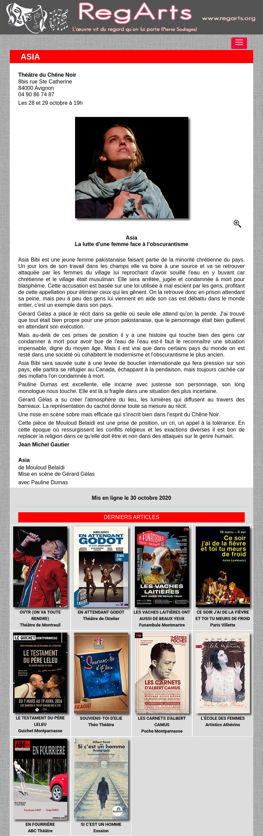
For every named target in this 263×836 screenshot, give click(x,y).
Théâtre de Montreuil (40, 577)
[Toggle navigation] (239, 43)
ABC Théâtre (40, 786)
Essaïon (101, 786)
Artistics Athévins (223, 680)
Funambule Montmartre (162, 577)
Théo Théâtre (101, 680)
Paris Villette (222, 577)
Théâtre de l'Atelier (101, 573)
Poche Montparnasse (162, 683)
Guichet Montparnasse (40, 683)
